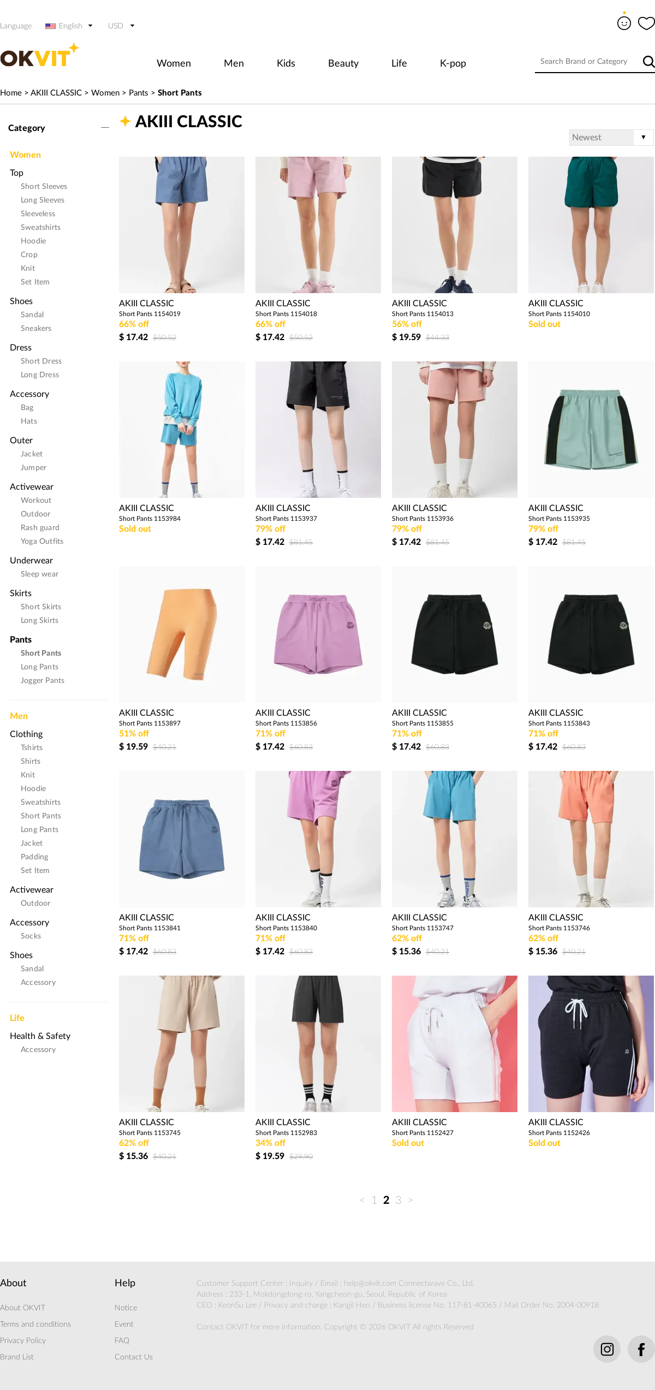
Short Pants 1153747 (423, 928)
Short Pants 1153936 (423, 518)
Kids (286, 64)
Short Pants (180, 93)
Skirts (21, 593)
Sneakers (36, 328)
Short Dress (41, 361)
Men (234, 64)
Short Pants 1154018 (286, 314)
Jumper (33, 468)
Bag (27, 408)
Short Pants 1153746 (559, 928)
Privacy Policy (23, 1341)
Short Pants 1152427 (423, 1133)
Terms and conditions (35, 1324)
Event (124, 1324)
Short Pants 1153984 (150, 518)
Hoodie (33, 241)
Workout (36, 500)
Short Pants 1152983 (286, 1133)
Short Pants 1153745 (150, 1133)
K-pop (453, 64)
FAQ (122, 1341)
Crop (29, 255)
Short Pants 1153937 (286, 518)
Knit (28, 268)
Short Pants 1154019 (150, 314)
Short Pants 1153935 (559, 518)
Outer (21, 440)
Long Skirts (39, 621)
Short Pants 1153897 (150, 723)
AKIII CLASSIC (56, 93)
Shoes (21, 301)
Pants (138, 93)
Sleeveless (38, 214)
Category (27, 128)
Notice (126, 1308)
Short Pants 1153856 (286, 723)
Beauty (343, 64)
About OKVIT (22, 1308)
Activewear (31, 487)
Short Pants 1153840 (286, 928)
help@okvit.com (370, 1283)
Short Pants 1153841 (150, 928)
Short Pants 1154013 (423, 314)
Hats (29, 421)
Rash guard (40, 528)
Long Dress (40, 375)
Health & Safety (40, 1036)
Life (399, 64)
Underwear (31, 560)
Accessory (29, 394)
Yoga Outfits (42, 541)
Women (174, 64)
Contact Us (134, 1357)
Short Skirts (41, 607)
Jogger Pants (42, 681)
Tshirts (32, 748)
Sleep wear (39, 574)
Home (11, 93)
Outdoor (35, 514)
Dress (21, 347)
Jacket (32, 454)
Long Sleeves (42, 200)
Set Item (35, 282)
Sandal (32, 315)
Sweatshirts (41, 227)
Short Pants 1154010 (559, 314)
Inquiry (301, 1283)
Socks (31, 936)
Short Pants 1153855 (423, 723)
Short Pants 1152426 (559, 1133)
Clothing (26, 734)
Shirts (30, 761)
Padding (34, 857)
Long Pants (39, 667)
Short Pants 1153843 (559, 723)
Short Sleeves (44, 187)
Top (16, 173)
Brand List (17, 1357)
